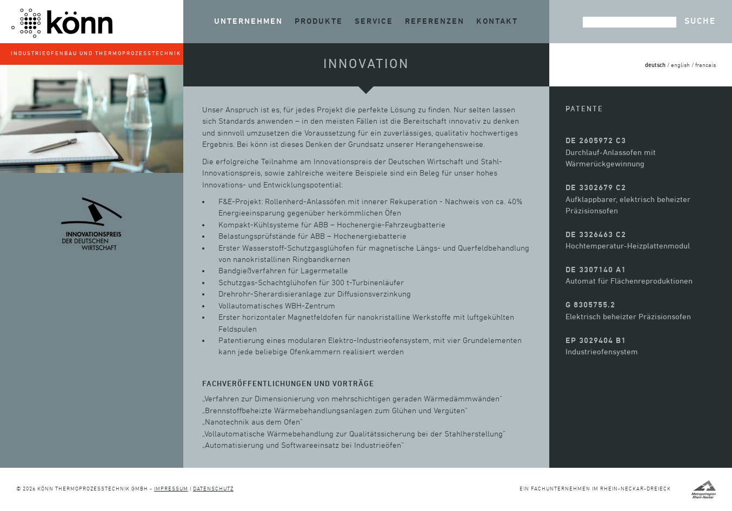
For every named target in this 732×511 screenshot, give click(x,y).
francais (705, 65)
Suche (700, 21)
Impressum (171, 489)
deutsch (655, 65)
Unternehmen (248, 21)
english (680, 65)
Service (374, 21)
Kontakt (497, 21)
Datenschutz (213, 489)
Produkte (319, 21)
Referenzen (434, 21)
